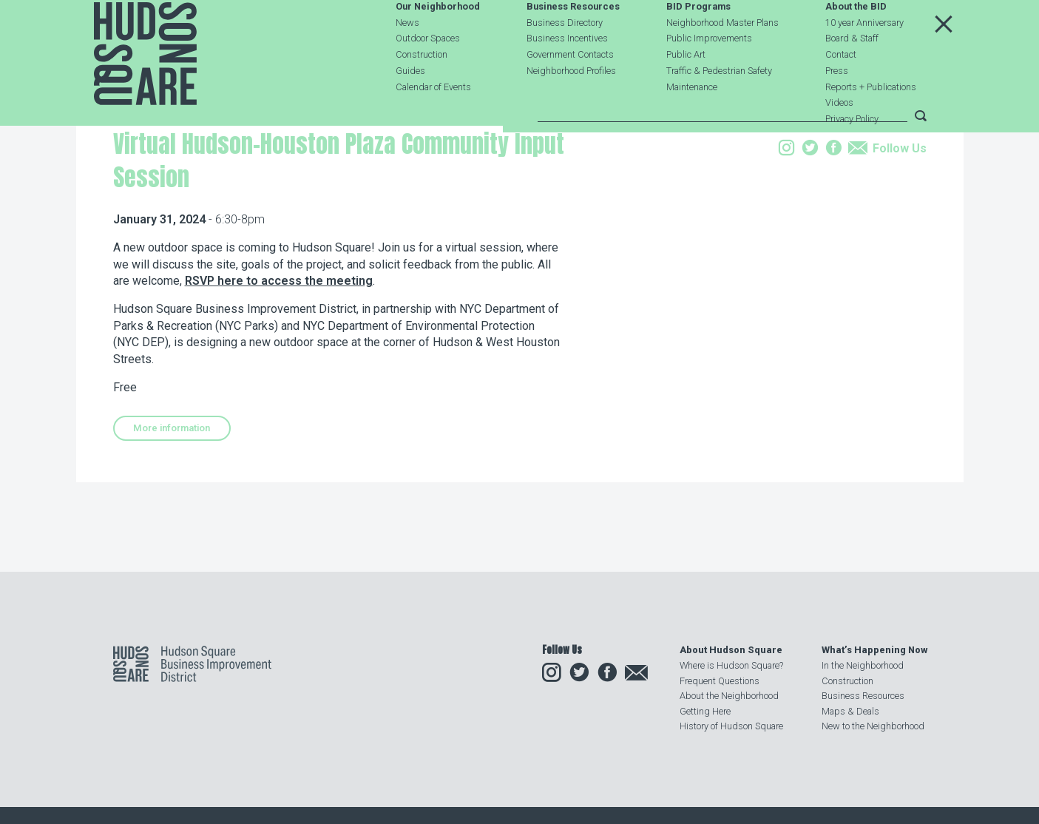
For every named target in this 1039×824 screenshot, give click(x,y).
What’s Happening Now (874, 649)
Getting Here (705, 711)
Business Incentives (567, 73)
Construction (421, 89)
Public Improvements (709, 73)
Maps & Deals (850, 711)
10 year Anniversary (864, 57)
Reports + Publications (870, 121)
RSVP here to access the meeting (279, 374)
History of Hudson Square (731, 726)
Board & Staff (852, 73)
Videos (839, 137)
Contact (840, 89)
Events (210, 210)
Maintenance (691, 121)
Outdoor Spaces (428, 73)
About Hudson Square (731, 649)
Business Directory (565, 57)
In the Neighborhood (863, 665)
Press (836, 105)
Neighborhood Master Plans (722, 57)
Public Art (685, 89)
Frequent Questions (719, 680)
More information (171, 521)
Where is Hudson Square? (731, 665)
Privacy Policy (852, 154)
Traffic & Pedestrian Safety (719, 105)
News (407, 57)
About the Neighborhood (729, 695)
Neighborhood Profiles (571, 105)
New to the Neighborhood (873, 726)
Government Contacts (570, 89)
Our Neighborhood (438, 42)
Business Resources (573, 42)
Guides (410, 105)
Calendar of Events (433, 121)
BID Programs (698, 42)
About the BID (856, 42)
